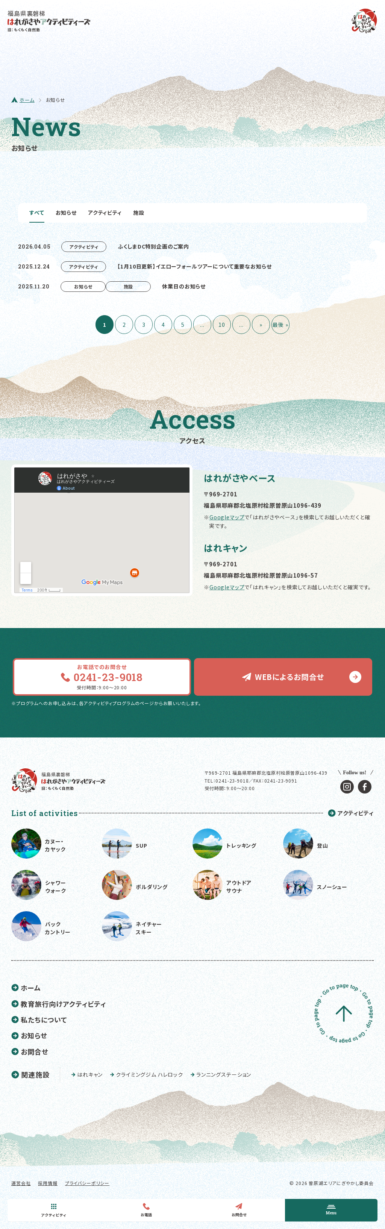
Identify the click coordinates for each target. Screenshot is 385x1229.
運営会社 (20, 1183)
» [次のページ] (260, 324)
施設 (138, 212)
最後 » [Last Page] (280, 324)
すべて (36, 212)
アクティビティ (105, 212)
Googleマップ (227, 517)
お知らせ (66, 212)
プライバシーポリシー (87, 1183)
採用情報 (47, 1183)
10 (221, 324)
